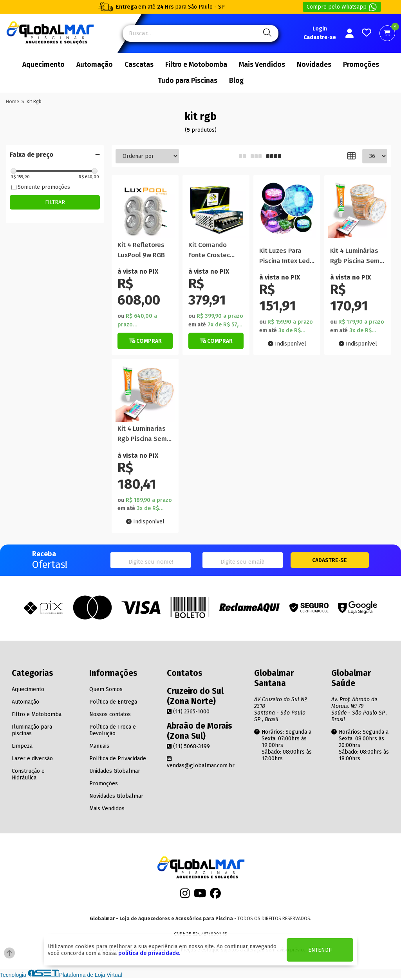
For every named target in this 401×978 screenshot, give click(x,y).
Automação (94, 65)
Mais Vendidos (262, 65)
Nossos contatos (110, 714)
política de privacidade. (149, 953)
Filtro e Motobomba (196, 65)
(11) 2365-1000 (188, 711)
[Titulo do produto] (145, 208)
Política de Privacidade (117, 758)
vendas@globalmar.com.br (201, 762)
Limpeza (22, 746)
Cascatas (139, 65)
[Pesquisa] (266, 33)
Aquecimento (43, 65)
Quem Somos (106, 689)
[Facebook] (215, 895)
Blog (236, 81)
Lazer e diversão (32, 758)
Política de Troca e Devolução (112, 730)
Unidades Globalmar (114, 771)
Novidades (314, 65)
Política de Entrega (113, 702)
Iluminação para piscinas (32, 730)
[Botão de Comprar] (145, 341)
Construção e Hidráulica (28, 774)
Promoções (361, 65)
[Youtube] (200, 895)
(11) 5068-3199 (188, 746)
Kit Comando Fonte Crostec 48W (209, 250)
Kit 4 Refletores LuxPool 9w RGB (141, 250)
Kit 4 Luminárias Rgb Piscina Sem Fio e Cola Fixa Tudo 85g (354, 256)
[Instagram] (185, 895)
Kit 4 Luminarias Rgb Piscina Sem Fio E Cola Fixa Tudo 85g (142, 434)
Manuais (99, 746)
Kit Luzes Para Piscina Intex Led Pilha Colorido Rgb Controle (286, 256)
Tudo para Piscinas (187, 81)
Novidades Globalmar (116, 796)
